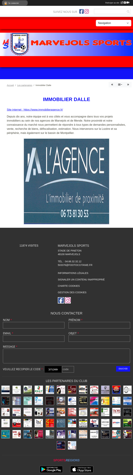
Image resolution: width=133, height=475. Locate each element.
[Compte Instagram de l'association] (86, 11)
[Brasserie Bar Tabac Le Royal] (5, 434)
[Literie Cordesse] (61, 412)
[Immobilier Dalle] (61, 423)
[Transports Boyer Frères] (127, 390)
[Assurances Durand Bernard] (50, 390)
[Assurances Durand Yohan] (116, 401)
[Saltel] (5, 390)
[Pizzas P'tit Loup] (94, 390)
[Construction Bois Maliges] (39, 401)
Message (10, 346)
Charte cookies (69, 286)
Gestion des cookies (72, 292)
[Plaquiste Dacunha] (83, 423)
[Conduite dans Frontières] (50, 423)
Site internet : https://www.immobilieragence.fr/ (35, 109)
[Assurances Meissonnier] (72, 434)
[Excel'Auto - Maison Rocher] (83, 412)
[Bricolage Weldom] (83, 390)
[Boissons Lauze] (50, 412)
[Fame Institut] (28, 412)
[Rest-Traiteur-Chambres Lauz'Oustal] (28, 390)
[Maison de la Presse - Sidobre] (16, 412)
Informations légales (73, 273)
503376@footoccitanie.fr (75, 265)
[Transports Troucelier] (72, 423)
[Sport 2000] (116, 390)
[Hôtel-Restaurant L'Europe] (72, 390)
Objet (74, 333)
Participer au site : (117, 3)
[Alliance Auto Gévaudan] (127, 412)
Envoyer (123, 368)
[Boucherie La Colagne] (39, 423)
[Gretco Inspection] (72, 401)
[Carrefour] (16, 434)
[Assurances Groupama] (105, 412)
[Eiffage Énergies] (5, 412)
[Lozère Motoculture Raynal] (39, 412)
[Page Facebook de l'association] (81, 11)
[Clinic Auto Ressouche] (94, 434)
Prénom (76, 320)
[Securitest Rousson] (5, 423)
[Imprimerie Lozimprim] (116, 434)
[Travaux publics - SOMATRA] (105, 401)
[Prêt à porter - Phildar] (39, 434)
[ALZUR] (94, 423)
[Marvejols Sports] (61, 401)
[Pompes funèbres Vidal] (50, 434)
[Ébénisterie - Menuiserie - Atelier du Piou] (127, 434)
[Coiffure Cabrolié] (61, 390)
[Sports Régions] (116, 423)
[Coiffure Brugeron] (83, 401)
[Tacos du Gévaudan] (116, 412)
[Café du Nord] (105, 423)
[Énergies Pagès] (72, 445)
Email (8, 333)
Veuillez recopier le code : (23, 369)
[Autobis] (94, 412)
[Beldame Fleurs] (28, 423)
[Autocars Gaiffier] (28, 434)
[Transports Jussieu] (61, 445)
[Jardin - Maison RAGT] (39, 390)
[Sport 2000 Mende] (16, 423)
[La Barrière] (105, 390)
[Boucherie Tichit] (105, 434)
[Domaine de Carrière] (16, 390)
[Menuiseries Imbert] (72, 412)
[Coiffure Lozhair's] (94, 401)
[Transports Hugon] (127, 423)
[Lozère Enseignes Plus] (5, 401)
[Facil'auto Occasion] (83, 434)
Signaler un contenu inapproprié (81, 279)
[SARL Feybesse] (61, 434)
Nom (7, 320)
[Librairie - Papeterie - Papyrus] (16, 401)
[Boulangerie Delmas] (28, 401)
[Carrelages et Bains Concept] (50, 401)
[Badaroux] (127, 401)
